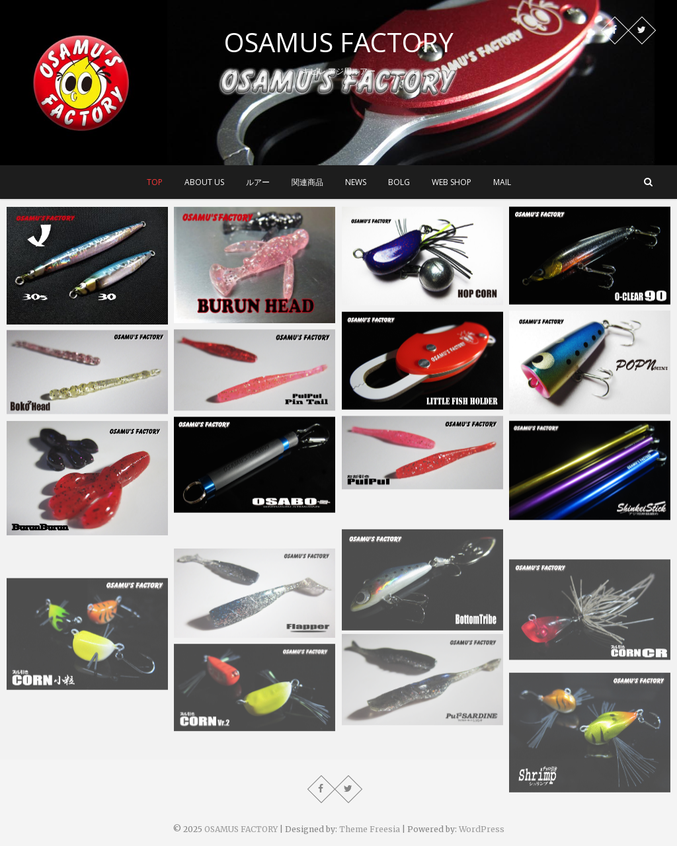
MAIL (502, 182)
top (155, 182)
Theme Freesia (369, 829)
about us (204, 182)
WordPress (481, 829)
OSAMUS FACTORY (339, 42)
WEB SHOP (451, 182)
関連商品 (307, 182)
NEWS (355, 182)
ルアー (258, 182)
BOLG (399, 182)
